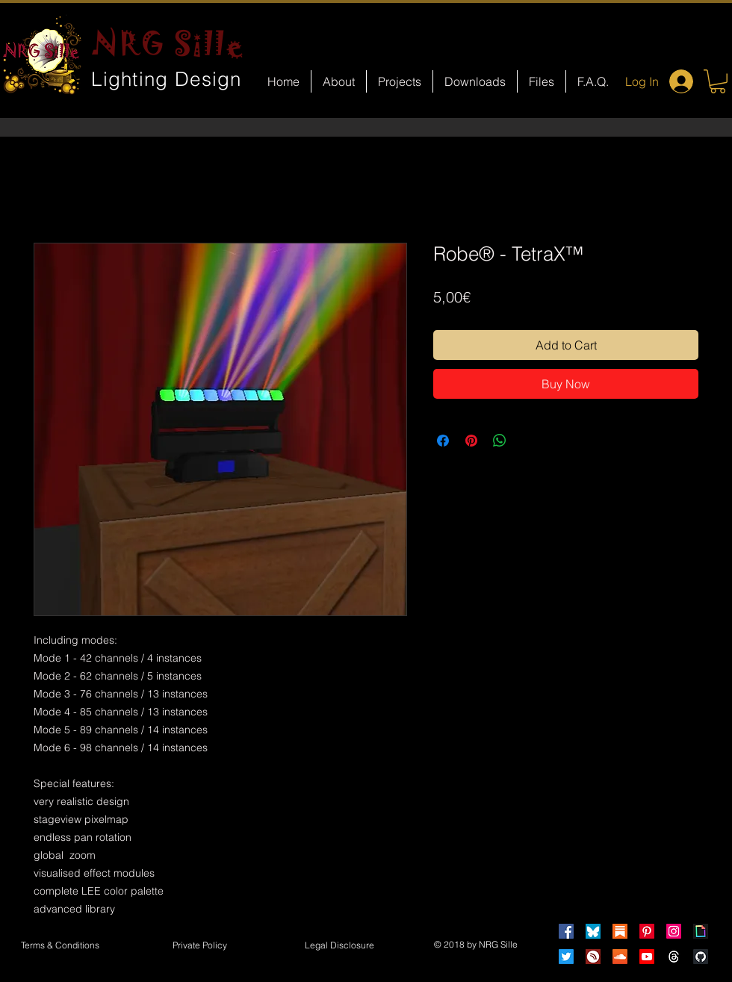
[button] (718, 81)
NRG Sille (168, 43)
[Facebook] (566, 931)
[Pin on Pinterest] (471, 441)
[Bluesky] (593, 931)
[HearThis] (593, 956)
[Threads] (673, 956)
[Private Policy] (199, 946)
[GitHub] (700, 956)
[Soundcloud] (619, 956)
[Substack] (619, 931)
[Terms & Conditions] (59, 946)
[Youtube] (646, 956)
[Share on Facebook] (443, 441)
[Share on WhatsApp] (500, 441)
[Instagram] (673, 931)
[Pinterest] (646, 931)
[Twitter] (566, 956)
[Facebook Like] (380, 639)
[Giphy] (700, 931)
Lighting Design (166, 79)
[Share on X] (528, 441)
